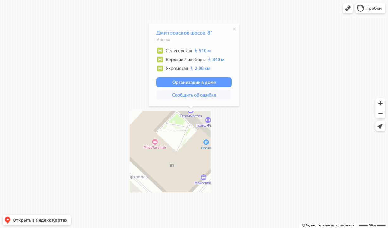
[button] (348, 8)
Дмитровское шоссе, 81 (181, 34)
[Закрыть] (231, 30)
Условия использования (336, 225)
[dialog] (190, 65)
